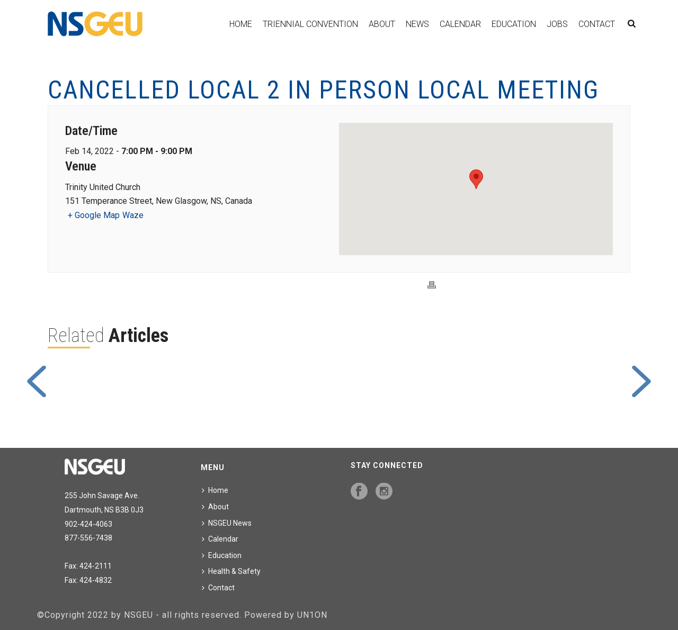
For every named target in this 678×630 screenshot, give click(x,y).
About (382, 24)
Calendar (460, 24)
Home (240, 24)
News (417, 24)
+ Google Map (94, 215)
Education (514, 24)
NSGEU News (227, 523)
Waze (133, 215)
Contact (596, 24)
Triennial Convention (310, 24)
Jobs (557, 24)
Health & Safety (231, 571)
